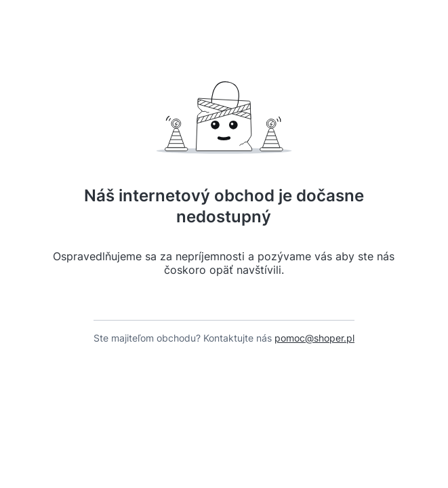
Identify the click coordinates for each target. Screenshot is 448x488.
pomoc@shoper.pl (314, 350)
